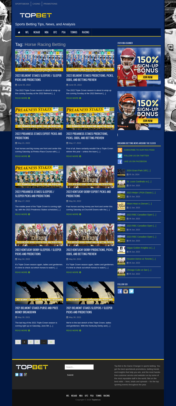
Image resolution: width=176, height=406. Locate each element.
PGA (64, 32)
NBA (46, 32)
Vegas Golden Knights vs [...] (141, 248)
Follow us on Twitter (136, 155)
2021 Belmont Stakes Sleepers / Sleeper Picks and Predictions (89, 310)
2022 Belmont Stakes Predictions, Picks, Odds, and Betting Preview (90, 77)
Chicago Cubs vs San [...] (139, 270)
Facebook (21, 374)
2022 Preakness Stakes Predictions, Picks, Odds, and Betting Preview (87, 136)
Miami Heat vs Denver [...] (139, 203)
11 (51, 342)
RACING (85, 32)
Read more (21, 98)
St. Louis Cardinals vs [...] (139, 181)
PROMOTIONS (50, 4)
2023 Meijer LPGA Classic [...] (141, 192)
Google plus (25, 374)
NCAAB (36, 32)
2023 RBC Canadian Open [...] (141, 214)
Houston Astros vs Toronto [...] (141, 259)
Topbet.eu (96, 400)
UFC (55, 32)
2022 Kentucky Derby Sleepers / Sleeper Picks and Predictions (38, 252)
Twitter (17, 374)
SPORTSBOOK (22, 4)
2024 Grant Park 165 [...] (138, 170)
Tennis (73, 32)
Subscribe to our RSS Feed (139, 150)
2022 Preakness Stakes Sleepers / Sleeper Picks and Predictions (34, 194)
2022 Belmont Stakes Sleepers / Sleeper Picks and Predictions (38, 77)
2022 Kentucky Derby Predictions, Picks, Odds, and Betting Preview (89, 252)
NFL (27, 32)
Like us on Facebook (135, 161)
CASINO (36, 4)
